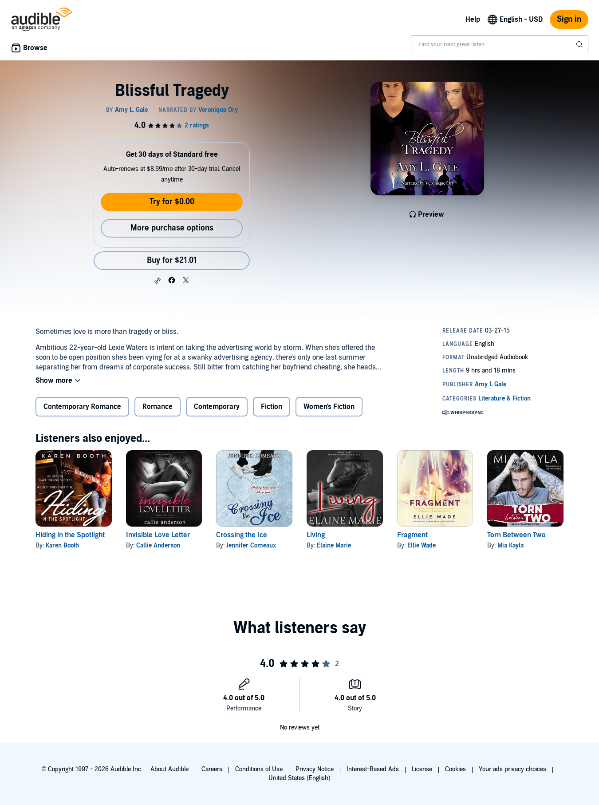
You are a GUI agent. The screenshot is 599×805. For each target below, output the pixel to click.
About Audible (169, 769)
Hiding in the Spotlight (70, 535)
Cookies (455, 769)
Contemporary (217, 406)
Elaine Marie (334, 545)
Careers (211, 769)
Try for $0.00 (172, 201)
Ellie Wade (421, 545)
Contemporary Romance (82, 406)
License (422, 769)
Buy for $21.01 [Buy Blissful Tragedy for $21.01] (172, 260)
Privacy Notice (315, 769)
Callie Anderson (158, 545)
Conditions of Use (259, 769)
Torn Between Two (516, 535)
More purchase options (171, 228)
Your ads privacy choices (512, 769)
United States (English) (299, 778)
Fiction (271, 406)
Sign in (569, 19)
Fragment (412, 535)
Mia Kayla (510, 545)
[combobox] (499, 44)
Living (316, 535)
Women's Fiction (329, 406)
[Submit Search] (580, 44)
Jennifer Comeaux (251, 545)
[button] (157, 280)
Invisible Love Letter (158, 535)
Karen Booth (62, 545)
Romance (157, 406)
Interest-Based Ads (373, 769)
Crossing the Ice (241, 535)
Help (472, 19)
